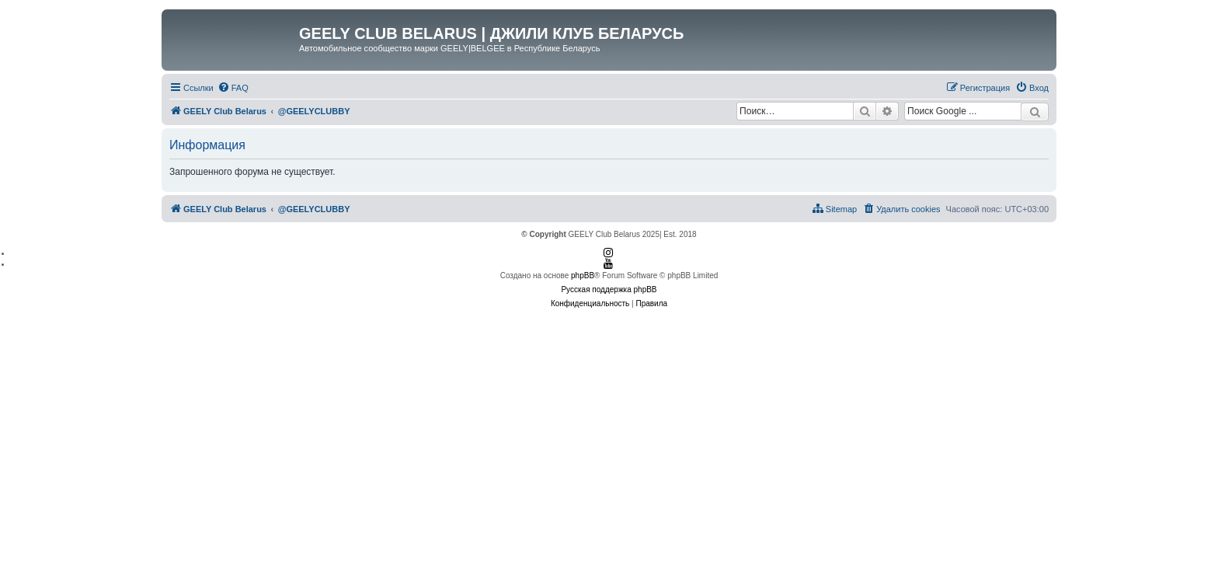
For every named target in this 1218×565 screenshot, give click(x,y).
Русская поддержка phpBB (608, 289)
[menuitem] (233, 87)
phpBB (582, 275)
